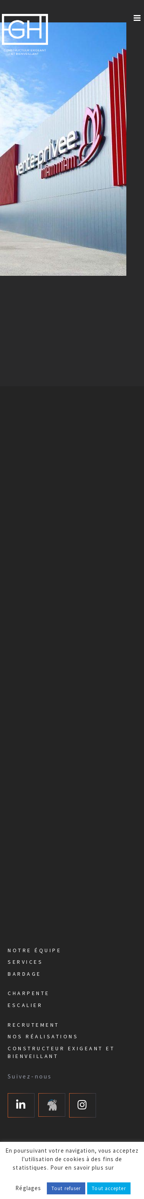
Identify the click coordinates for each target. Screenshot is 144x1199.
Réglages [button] (28, 1188)
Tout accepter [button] (109, 1188)
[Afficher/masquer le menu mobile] (138, 18)
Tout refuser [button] (66, 1188)
